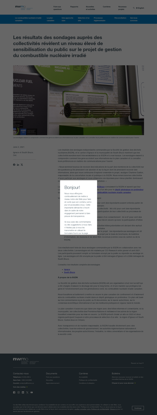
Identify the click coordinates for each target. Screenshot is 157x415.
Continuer (63, 230)
